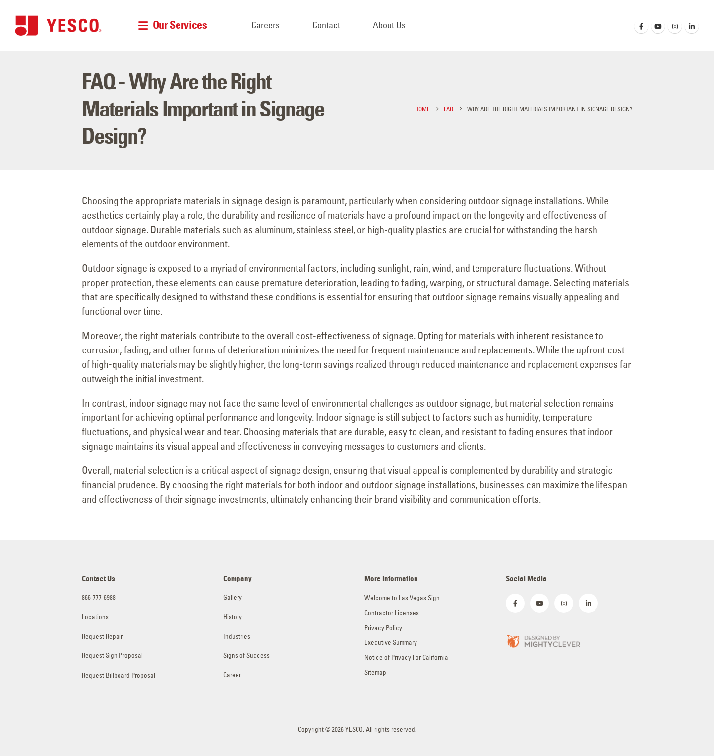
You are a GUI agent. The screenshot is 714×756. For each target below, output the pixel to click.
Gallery (232, 597)
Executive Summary (390, 643)
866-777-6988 (99, 597)
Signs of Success (246, 655)
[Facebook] (641, 26)
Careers (265, 25)
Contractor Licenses (391, 613)
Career (232, 675)
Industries (236, 636)
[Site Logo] (58, 25)
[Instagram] (675, 26)
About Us (389, 25)
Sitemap (375, 672)
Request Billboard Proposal (118, 675)
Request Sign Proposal (112, 655)
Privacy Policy (383, 628)
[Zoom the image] (543, 640)
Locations (95, 617)
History (232, 617)
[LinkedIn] (692, 26)
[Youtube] (658, 26)
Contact (326, 25)
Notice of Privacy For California (406, 657)
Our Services (180, 25)
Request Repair (102, 636)
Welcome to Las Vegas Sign (402, 598)
